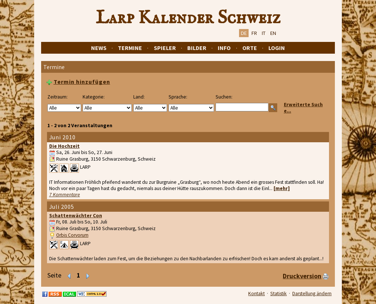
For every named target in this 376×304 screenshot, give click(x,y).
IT (263, 33)
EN (273, 33)
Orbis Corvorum (72, 235)
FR (254, 33)
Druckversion (302, 276)
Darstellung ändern (312, 293)
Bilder (196, 47)
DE (244, 33)
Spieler (165, 47)
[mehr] (282, 188)
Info (224, 47)
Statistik (278, 293)
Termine (130, 47)
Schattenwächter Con (75, 215)
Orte (249, 47)
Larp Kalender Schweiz (188, 18)
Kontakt (256, 293)
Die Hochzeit (64, 146)
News (98, 47)
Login (276, 47)
